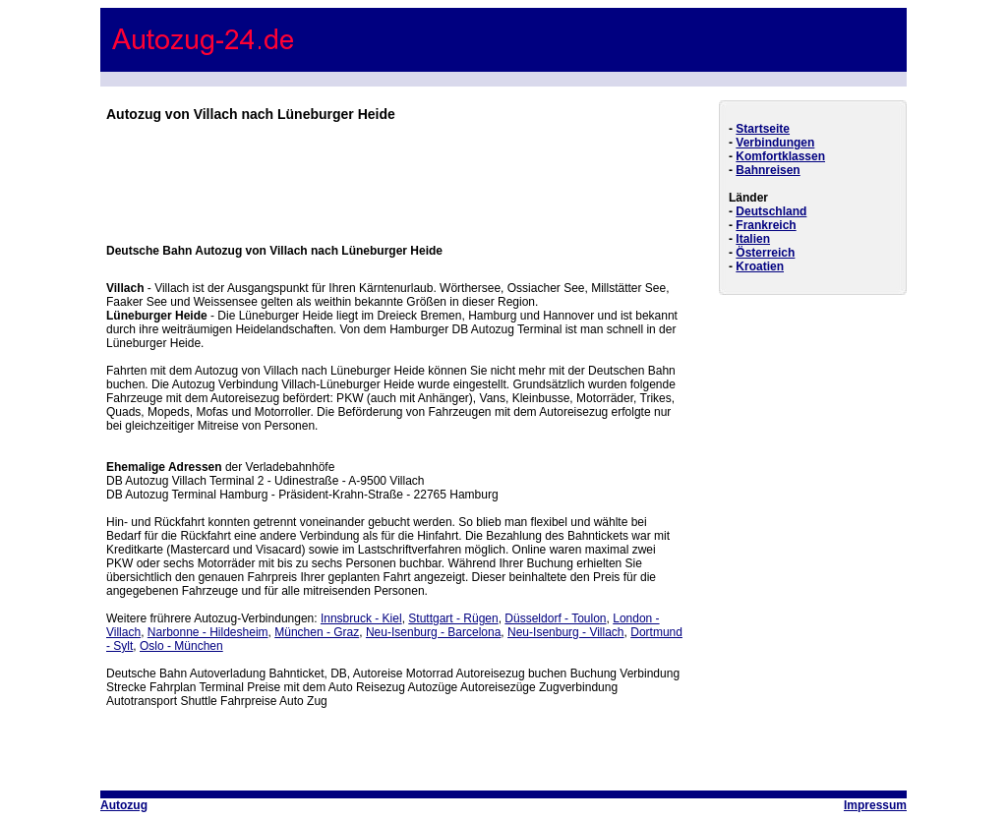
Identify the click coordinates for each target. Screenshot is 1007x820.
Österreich (765, 253)
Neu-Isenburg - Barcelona (433, 632)
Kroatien (760, 266)
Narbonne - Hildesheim (208, 632)
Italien (753, 239)
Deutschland (771, 211)
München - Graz (316, 632)
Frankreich (766, 225)
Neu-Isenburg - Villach (565, 632)
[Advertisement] (395, 171)
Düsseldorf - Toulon (555, 618)
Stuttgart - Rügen (453, 618)
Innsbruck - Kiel (361, 618)
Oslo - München (181, 646)
